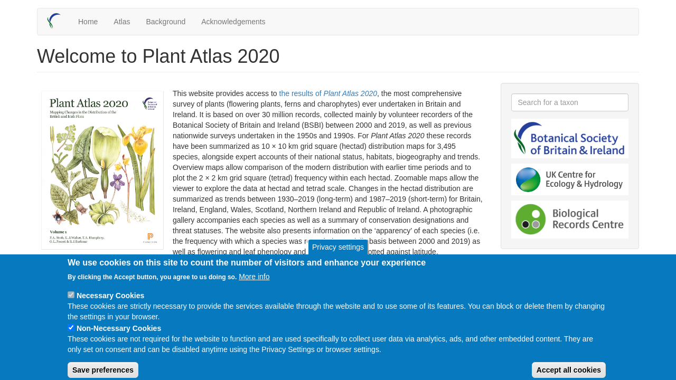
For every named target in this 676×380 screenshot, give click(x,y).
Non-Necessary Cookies (119, 335)
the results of (328, 93)
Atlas (122, 21)
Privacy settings (338, 254)
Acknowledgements (233, 21)
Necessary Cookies (110, 303)
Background (165, 21)
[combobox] (570, 102)
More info (254, 284)
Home (88, 21)
